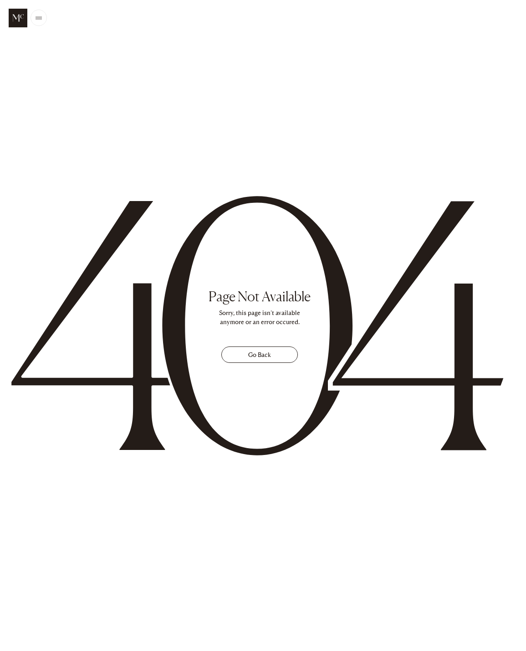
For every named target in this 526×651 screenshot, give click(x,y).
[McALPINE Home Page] (18, 18)
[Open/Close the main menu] (39, 18)
